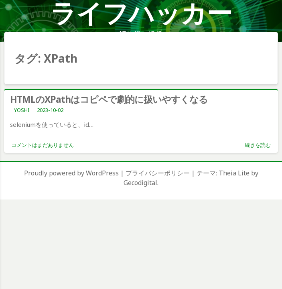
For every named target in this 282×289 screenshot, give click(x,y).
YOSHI (22, 110)
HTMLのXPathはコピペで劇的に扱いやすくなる (109, 99)
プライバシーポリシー (158, 173)
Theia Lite (234, 173)
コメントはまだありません (42, 145)
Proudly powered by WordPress (72, 173)
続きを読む (258, 145)
